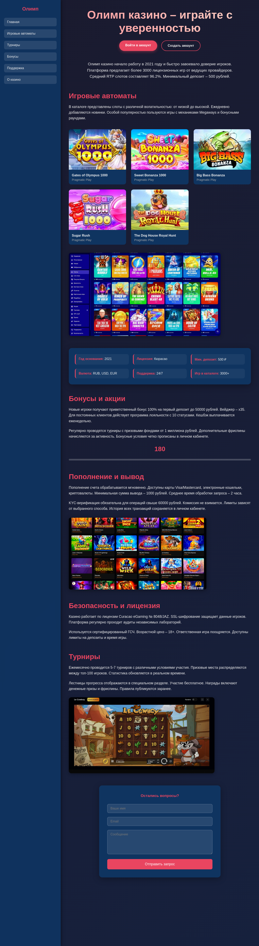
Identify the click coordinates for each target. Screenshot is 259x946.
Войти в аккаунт (138, 45)
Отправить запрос (160, 864)
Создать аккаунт (181, 45)
